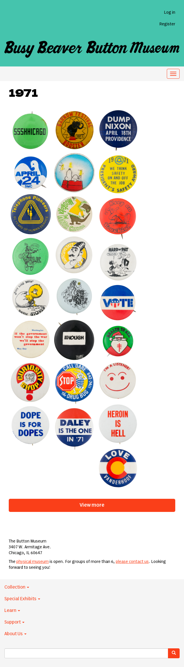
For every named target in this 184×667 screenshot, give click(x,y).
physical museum (32, 562)
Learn (12, 610)
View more (92, 505)
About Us (15, 633)
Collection (16, 587)
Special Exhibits (22, 598)
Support (14, 622)
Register (167, 24)
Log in (169, 12)
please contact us (132, 562)
